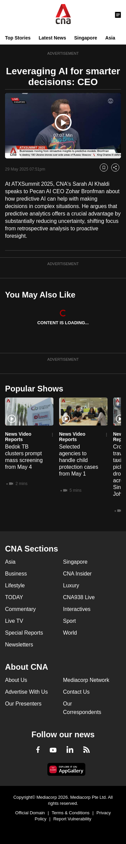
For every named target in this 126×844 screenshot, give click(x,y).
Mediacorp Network (86, 680)
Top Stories (18, 38)
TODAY (14, 597)
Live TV (14, 621)
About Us (16, 680)
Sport (69, 621)
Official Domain (30, 812)
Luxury (71, 585)
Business (16, 574)
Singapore (85, 38)
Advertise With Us (26, 692)
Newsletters (19, 644)
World (70, 633)
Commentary (20, 609)
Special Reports (24, 633)
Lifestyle (15, 585)
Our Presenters (23, 704)
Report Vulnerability (72, 818)
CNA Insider (77, 574)
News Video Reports (18, 436)
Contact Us (76, 692)
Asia (110, 38)
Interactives (77, 609)
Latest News (52, 38)
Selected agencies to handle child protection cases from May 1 (78, 460)
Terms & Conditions (71, 812)
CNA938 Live (79, 597)
